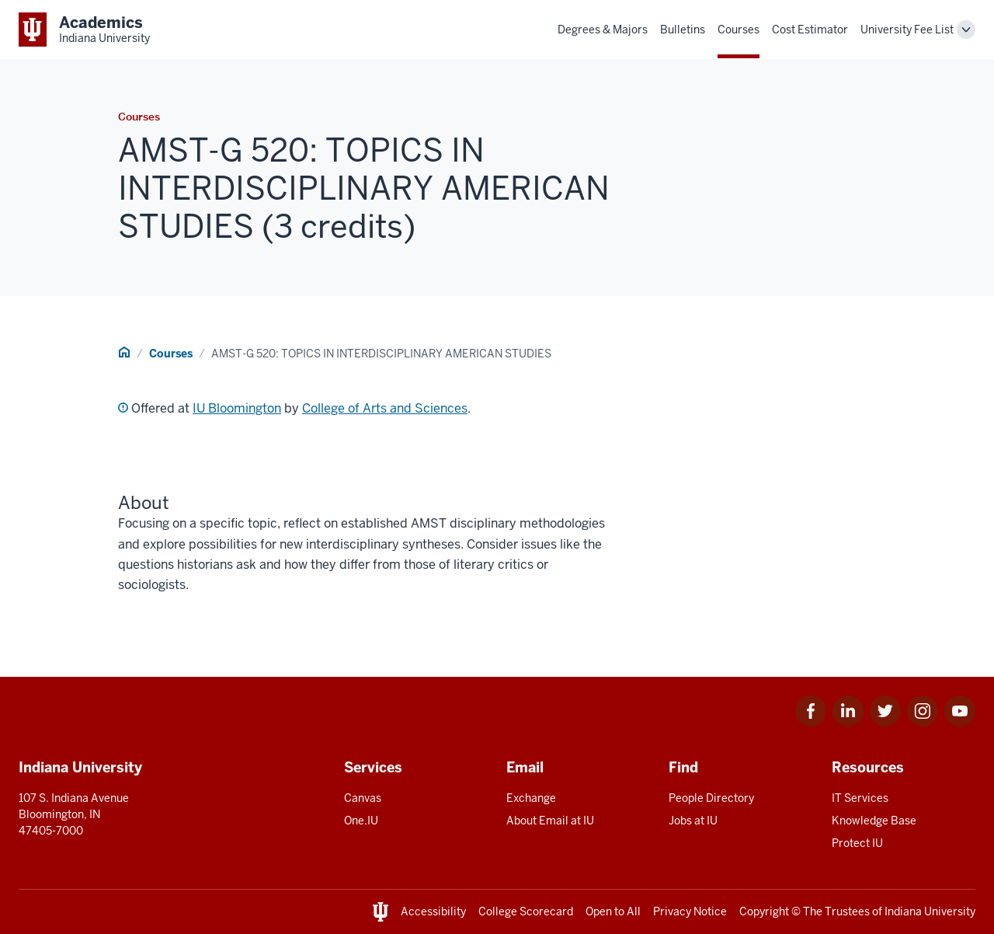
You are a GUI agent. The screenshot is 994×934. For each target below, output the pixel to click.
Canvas (362, 798)
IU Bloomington (237, 408)
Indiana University (930, 911)
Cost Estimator (810, 30)
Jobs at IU (693, 821)
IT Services (860, 798)
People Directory (711, 798)
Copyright (764, 911)
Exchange (531, 798)
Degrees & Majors (603, 30)
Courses (738, 30)
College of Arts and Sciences (384, 408)
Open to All (613, 911)
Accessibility (433, 911)
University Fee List (907, 30)
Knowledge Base (874, 821)
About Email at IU (550, 821)
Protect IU (857, 843)
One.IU (361, 821)
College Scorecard (525, 911)
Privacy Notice (690, 911)
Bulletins (682, 30)
